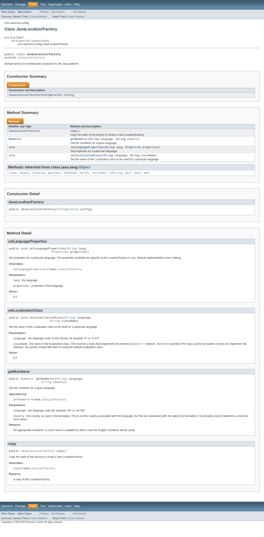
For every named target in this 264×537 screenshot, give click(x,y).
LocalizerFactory (31, 59)
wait (128, 176)
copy (73, 133)
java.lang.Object (14, 37)
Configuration (52, 96)
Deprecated (55, 4)
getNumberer (79, 141)
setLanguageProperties (86, 150)
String (94, 141)
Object (84, 170)
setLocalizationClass (86, 158)
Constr (33, 16)
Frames (44, 11)
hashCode (70, 176)
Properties (133, 150)
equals (24, 176)
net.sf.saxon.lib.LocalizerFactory (30, 40)
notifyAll (99, 176)
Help (77, 4)
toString (115, 176)
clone (13, 176)
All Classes (79, 11)
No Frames (58, 11)
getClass (54, 176)
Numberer (15, 141)
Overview (7, 4)
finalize (38, 176)
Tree (43, 4)
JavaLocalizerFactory (24, 96)
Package (20, 4)
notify (84, 176)
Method (43, 16)
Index (68, 4)
